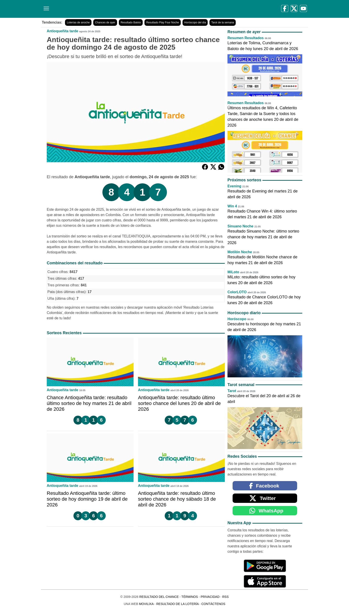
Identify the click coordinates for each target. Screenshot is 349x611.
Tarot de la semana (222, 22)
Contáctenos (213, 604)
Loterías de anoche (78, 22)
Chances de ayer (105, 22)
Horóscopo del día (195, 22)
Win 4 (232, 206)
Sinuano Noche (240, 226)
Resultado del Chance (159, 597)
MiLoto (233, 272)
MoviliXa (146, 604)
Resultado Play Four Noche (162, 22)
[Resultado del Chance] (105, 8)
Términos (189, 597)
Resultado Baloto (131, 22)
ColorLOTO (237, 292)
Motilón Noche (239, 252)
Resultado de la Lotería (177, 604)
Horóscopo (236, 319)
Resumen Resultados (245, 38)
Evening (234, 186)
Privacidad (210, 597)
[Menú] (45, 7)
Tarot (231, 391)
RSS (225, 597)
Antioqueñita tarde (62, 31)
